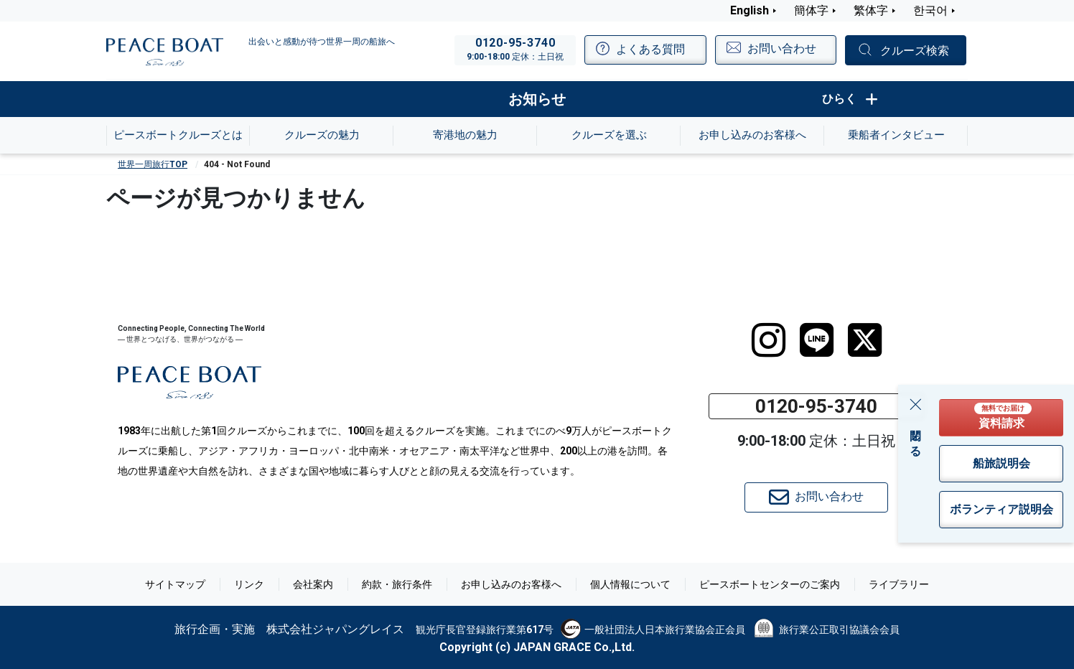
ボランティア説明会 (1001, 509)
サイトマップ (175, 584)
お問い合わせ (816, 497)
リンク (249, 584)
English (749, 10)
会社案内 (313, 584)
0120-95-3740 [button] (816, 406)
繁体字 (871, 10)
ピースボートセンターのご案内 (769, 584)
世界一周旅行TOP (152, 164)
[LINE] (816, 340)
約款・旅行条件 (397, 584)
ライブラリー (899, 584)
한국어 (930, 10)
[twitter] (865, 340)
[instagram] (768, 340)
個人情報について (630, 584)
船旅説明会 (1001, 463)
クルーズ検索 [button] (914, 50)
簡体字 (811, 10)
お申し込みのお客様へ (511, 584)
